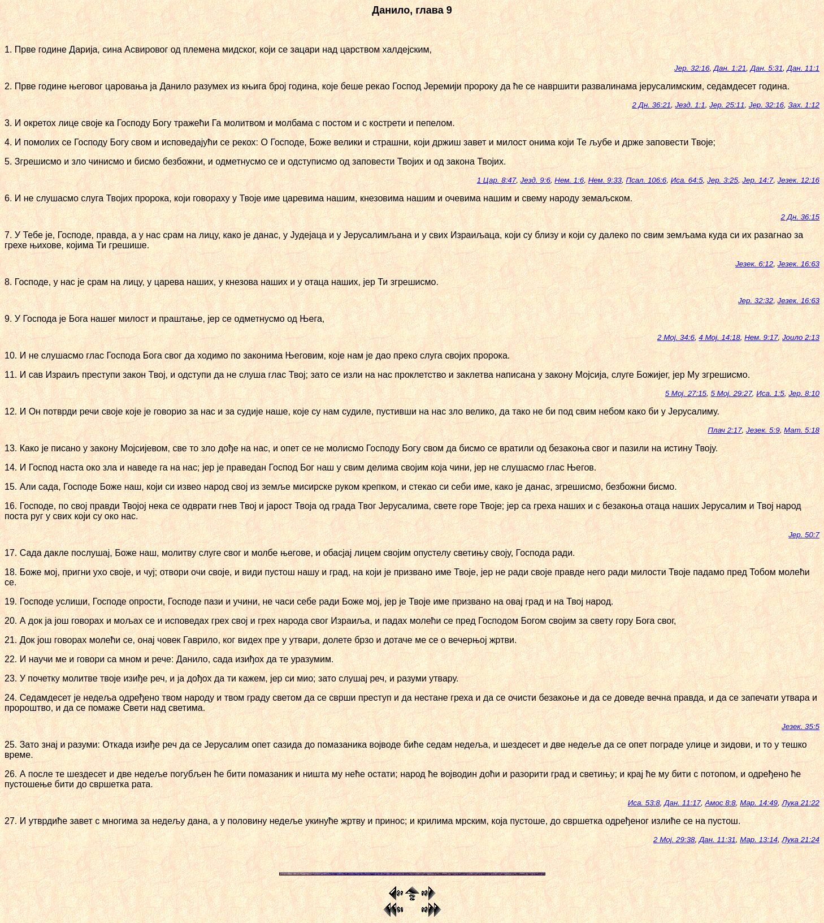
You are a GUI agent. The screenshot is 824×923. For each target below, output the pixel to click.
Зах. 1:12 (803, 105)
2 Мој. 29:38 (674, 839)
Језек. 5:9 (763, 430)
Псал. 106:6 (646, 180)
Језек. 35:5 (800, 726)
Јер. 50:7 (803, 534)
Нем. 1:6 (569, 180)
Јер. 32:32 (755, 300)
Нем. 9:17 (761, 337)
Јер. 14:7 (757, 180)
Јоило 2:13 (800, 337)
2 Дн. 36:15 (799, 217)
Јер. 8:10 (803, 393)
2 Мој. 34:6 (676, 337)
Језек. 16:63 (798, 264)
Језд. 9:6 (535, 180)
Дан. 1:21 (730, 68)
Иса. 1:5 (770, 393)
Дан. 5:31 (767, 68)
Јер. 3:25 (722, 180)
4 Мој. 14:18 (719, 337)
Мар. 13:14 (759, 839)
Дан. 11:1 (803, 68)
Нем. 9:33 (605, 180)
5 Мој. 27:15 (685, 393)
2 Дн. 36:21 (651, 105)
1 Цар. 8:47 (496, 180)
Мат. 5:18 (801, 430)
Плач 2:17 (724, 430)
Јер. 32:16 (691, 68)
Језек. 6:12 (754, 264)
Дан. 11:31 (717, 839)
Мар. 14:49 (759, 803)
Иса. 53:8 (644, 803)
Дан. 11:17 (682, 803)
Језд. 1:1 (690, 105)
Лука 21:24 (800, 839)
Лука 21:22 (800, 803)
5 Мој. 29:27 (731, 393)
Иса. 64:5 (687, 180)
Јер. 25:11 (726, 105)
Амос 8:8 (720, 803)
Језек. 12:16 (798, 180)
